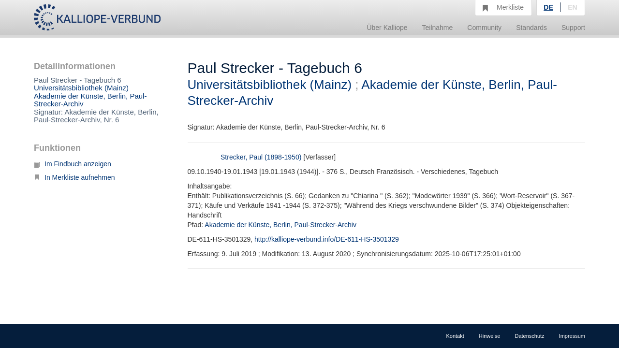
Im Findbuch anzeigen (72, 164)
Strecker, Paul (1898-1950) (261, 157)
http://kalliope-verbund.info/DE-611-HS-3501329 (326, 239)
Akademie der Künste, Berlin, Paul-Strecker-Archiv (90, 100)
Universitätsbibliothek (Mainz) (81, 88)
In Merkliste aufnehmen (74, 177)
